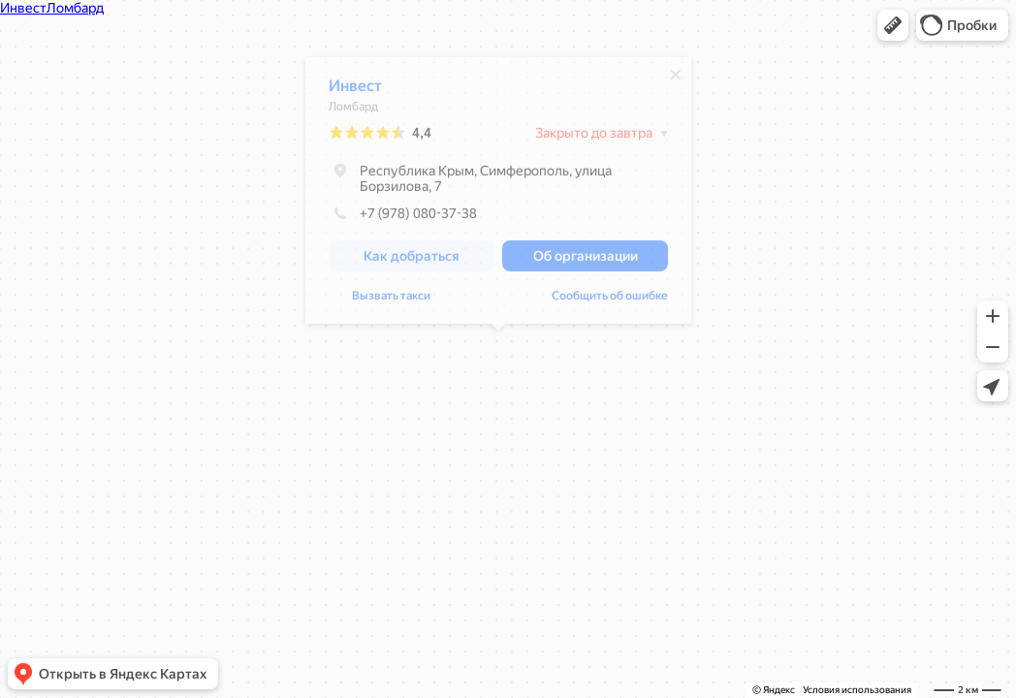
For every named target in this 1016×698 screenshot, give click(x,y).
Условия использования (857, 689)
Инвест (355, 90)
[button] (892, 25)
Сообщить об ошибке (387, 300)
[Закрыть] (675, 79)
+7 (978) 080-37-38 (403, 218)
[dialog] (498, 195)
